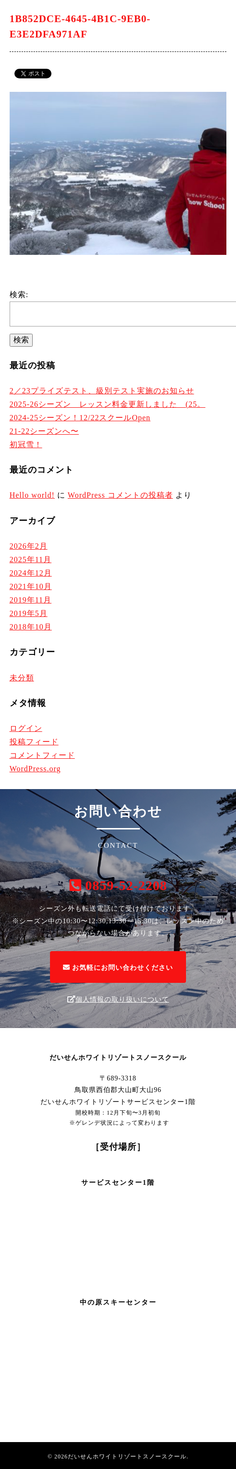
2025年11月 (30, 559)
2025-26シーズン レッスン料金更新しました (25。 (108, 404)
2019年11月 (30, 600)
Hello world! (32, 495)
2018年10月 (31, 627)
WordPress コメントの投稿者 (120, 495)
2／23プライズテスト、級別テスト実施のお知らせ (102, 391)
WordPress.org (35, 769)
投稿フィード (34, 742)
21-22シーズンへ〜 (44, 431)
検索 (21, 340)
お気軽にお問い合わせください (118, 967)
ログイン (26, 728)
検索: (19, 294)
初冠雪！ (26, 444)
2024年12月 (31, 573)
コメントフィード (42, 755)
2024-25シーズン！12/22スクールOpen (80, 418)
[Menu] (221, 14)
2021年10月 (31, 586)
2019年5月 (29, 613)
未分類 (22, 678)
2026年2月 (29, 546)
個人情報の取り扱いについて (118, 999)
